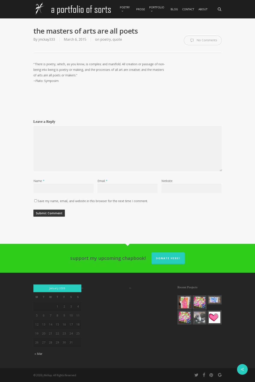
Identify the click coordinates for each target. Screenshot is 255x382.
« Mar (38, 354)
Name (39, 181)
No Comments (202, 40)
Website (167, 181)
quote (117, 39)
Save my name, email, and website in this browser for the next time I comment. (93, 201)
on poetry (103, 39)
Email (102, 181)
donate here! (168, 258)
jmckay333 (46, 39)
